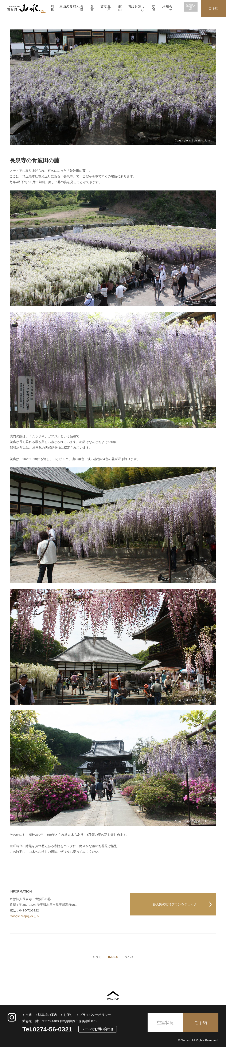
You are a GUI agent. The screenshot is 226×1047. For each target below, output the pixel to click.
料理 (52, 8)
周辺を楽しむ (136, 8)
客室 (92, 8)
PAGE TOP (113, 995)
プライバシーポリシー (95, 1014)
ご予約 (213, 8)
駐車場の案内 (47, 1014)
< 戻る (97, 957)
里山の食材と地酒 (71, 8)
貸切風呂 (106, 8)
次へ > (128, 957)
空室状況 (190, 6)
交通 (153, 8)
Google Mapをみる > (24, 916)
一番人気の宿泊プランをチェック (173, 904)
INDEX (113, 957)
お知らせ (167, 8)
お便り (68, 1014)
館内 (120, 8)
